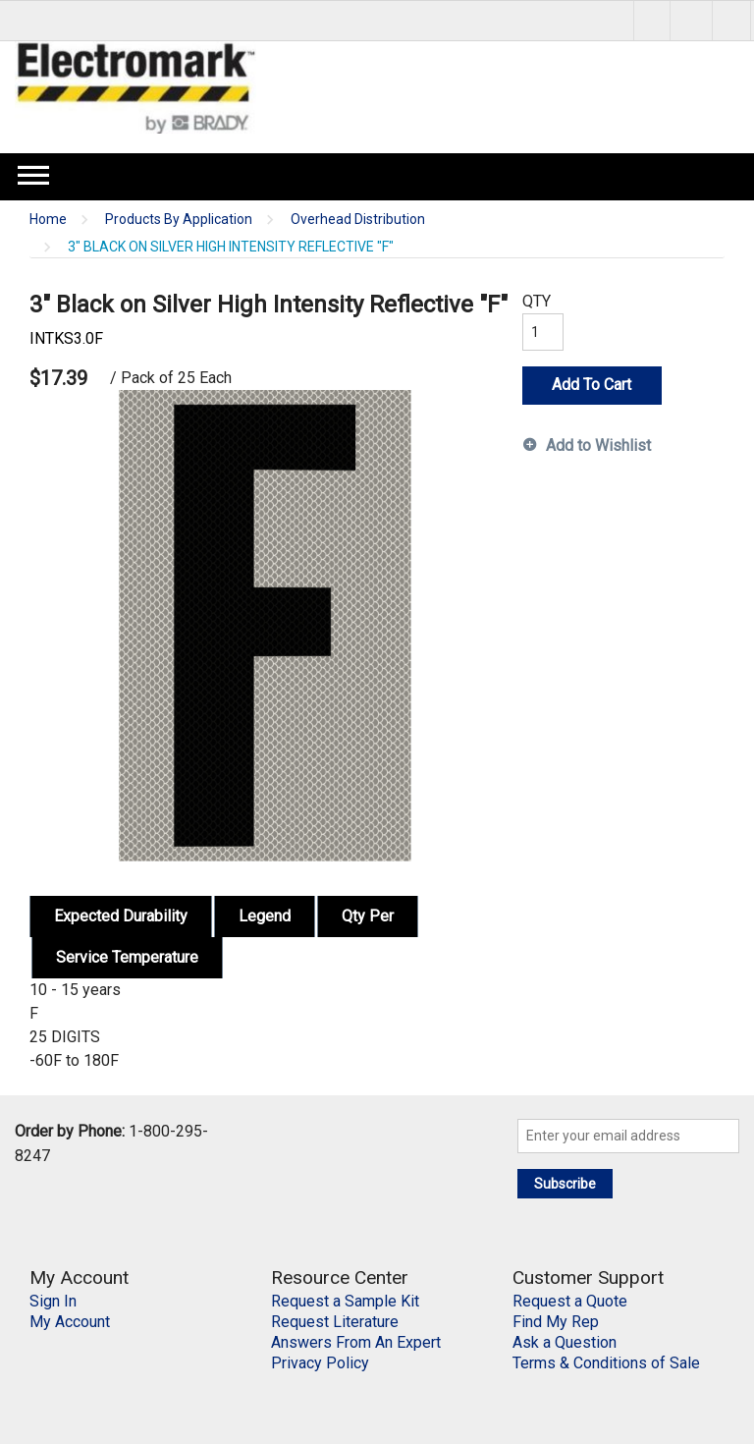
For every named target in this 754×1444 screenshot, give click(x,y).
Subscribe (565, 1184)
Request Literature (335, 1321)
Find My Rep (555, 1321)
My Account (69, 1321)
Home (48, 219)
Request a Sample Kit (345, 1301)
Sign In (53, 1301)
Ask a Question (564, 1342)
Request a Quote (569, 1301)
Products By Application (178, 219)
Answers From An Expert (356, 1342)
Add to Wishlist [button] (598, 445)
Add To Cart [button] (591, 384)
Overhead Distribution (358, 219)
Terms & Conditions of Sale (606, 1363)
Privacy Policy (320, 1363)
